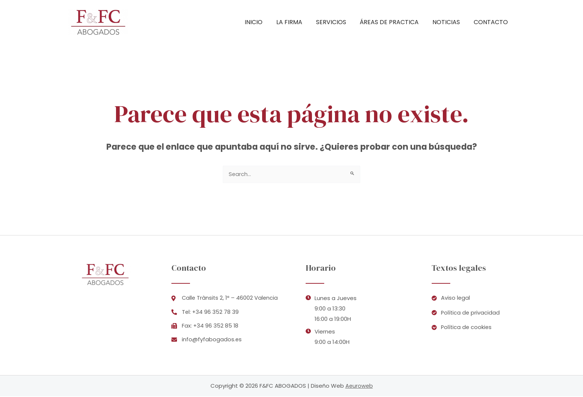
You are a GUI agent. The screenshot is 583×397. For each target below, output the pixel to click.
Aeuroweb (359, 386)
